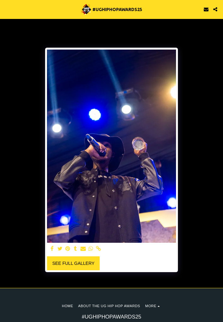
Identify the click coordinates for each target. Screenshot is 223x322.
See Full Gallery (73, 263)
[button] (7, 9)
